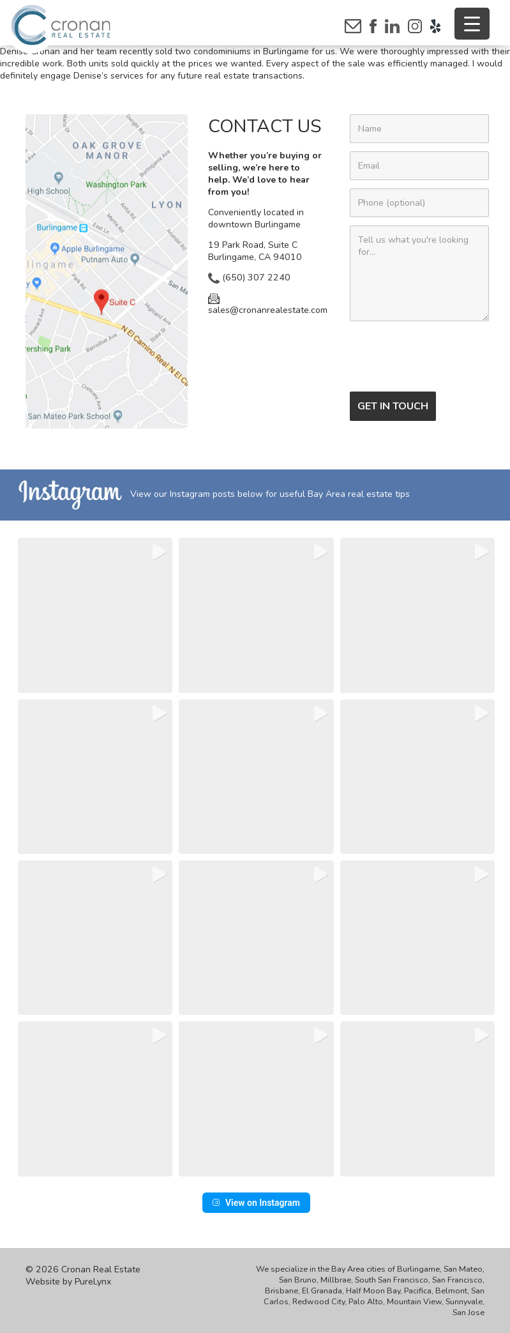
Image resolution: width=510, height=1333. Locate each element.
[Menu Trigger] (472, 24)
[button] (95, 615)
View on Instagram (256, 1203)
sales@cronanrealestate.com (267, 304)
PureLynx (93, 1282)
